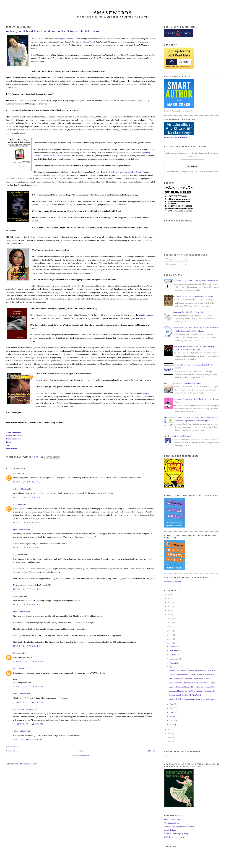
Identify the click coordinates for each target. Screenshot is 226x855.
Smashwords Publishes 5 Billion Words (185, 695)
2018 (169, 618)
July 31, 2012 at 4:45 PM (26, 589)
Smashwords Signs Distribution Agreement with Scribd (195, 280)
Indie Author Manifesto (182, 436)
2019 (169, 614)
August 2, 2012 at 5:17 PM (28, 702)
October (173, 655)
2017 (169, 623)
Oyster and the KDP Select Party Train (188, 312)
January (173, 724)
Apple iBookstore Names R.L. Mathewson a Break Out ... (192, 687)
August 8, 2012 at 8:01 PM (28, 724)
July (172, 667)
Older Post (151, 751)
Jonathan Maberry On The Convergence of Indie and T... (192, 691)
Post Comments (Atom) (27, 764)
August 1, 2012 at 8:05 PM (28, 661)
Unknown (17, 473)
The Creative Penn (171, 823)
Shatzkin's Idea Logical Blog (176, 833)
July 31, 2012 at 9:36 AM (27, 522)
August (173, 663)
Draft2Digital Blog (172, 819)
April (172, 712)
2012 (169, 643)
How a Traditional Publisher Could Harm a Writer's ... (191, 678)
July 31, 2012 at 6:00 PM (26, 646)
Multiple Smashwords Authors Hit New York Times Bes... (193, 670)
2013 (169, 639)
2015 (169, 631)
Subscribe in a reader (172, 581)
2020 (169, 610)
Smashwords (11, 448)
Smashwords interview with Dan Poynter (125, 172)
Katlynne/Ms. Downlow (23, 709)
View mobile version (80, 755)
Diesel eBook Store (14, 439)
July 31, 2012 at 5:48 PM (26, 604)
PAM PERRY (18, 668)
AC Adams (17, 504)
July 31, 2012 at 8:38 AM (27, 482)
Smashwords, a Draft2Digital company (126, 17)
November (174, 650)
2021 (169, 606)
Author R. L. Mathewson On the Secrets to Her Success (192, 699)
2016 (169, 627)
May (172, 708)
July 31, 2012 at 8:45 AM (27, 497)
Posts (169, 259)
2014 (169, 635)
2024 (169, 594)
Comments (171, 265)
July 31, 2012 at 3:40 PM (26, 547)
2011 (169, 729)
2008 (169, 742)
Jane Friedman (170, 830)
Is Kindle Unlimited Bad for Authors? (187, 383)
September (174, 659)
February (174, 720)
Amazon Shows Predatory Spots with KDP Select (192, 296)
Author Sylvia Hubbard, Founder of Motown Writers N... (192, 674)
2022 (169, 602)
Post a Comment (12, 746)
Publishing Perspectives (174, 837)
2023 (169, 598)
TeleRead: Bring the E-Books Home (179, 826)
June (172, 704)
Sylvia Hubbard (66, 39)
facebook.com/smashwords (175, 137)
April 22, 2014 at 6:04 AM (27, 739)
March (173, 716)
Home (81, 751)
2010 (169, 733)
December (174, 646)
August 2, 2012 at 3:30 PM (28, 686)
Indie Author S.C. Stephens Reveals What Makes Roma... (192, 683)
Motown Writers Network (85, 42)
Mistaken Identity (146, 315)
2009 (169, 737)
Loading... (168, 755)
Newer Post (10, 751)
